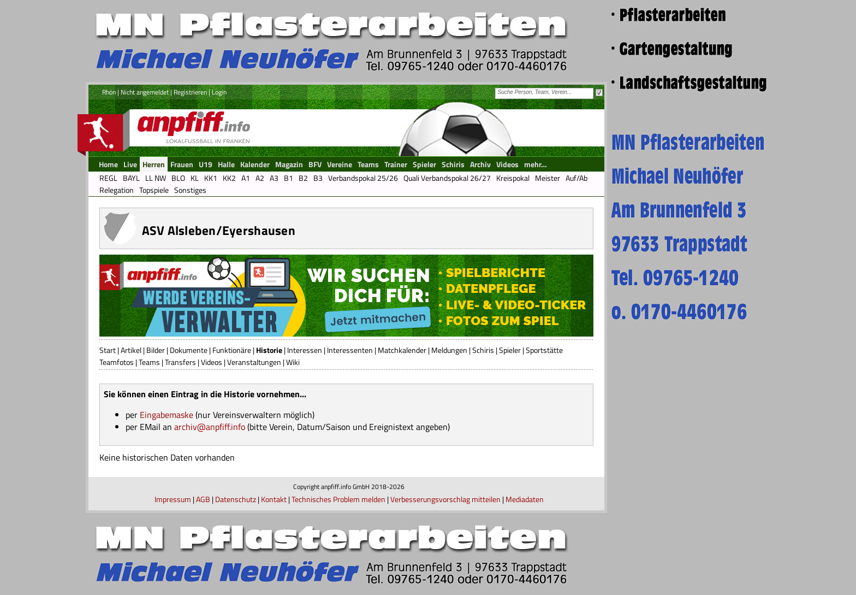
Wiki (293, 362)
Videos (211, 362)
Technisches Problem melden (338, 499)
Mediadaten (525, 499)
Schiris (483, 350)
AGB (203, 499)
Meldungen (449, 350)
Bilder (155, 350)
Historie (269, 350)
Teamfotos (116, 362)
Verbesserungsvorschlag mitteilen (445, 499)
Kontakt (274, 499)
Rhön (109, 92)
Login (219, 92)
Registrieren (190, 92)
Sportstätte (544, 350)
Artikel (131, 350)
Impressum (172, 499)
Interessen (304, 350)
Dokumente (188, 350)
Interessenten (350, 350)
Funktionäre (231, 350)
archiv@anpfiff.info (209, 426)
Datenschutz (235, 499)
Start (107, 350)
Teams (149, 362)
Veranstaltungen (254, 362)
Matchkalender (402, 350)
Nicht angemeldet (145, 92)
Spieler (510, 350)
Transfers (180, 362)
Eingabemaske (166, 414)
